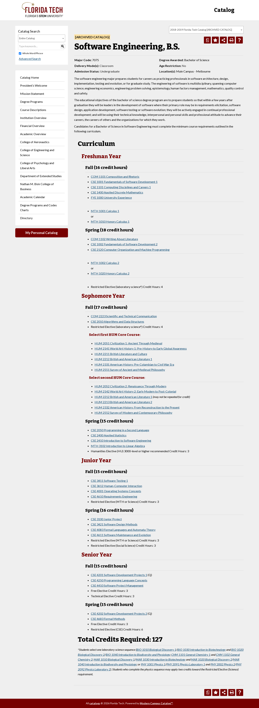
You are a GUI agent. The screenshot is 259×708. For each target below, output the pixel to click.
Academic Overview (33, 134)
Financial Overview (32, 126)
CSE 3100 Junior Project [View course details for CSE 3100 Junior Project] (106, 519)
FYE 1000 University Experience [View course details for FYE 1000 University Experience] (111, 197)
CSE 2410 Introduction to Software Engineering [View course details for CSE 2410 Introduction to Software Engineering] (121, 440)
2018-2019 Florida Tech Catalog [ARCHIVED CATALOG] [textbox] (201, 29)
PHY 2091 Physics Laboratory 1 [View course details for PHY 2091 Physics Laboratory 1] (185, 664)
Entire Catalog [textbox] (27, 38)
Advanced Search (29, 59)
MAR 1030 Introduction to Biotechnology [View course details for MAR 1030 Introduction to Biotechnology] (160, 659)
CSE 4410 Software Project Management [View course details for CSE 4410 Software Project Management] (117, 585)
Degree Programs (31, 101)
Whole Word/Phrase (32, 53)
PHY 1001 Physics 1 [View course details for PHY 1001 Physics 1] (153, 664)
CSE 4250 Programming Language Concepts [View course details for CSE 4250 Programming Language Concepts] (119, 580)
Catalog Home (29, 77)
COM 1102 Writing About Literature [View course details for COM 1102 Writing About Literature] (114, 239)
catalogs (94, 703)
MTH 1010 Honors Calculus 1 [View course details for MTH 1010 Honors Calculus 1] (110, 221)
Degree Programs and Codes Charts (38, 207)
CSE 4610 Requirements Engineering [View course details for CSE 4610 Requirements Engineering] (114, 496)
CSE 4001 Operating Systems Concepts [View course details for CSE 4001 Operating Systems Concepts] (116, 491)
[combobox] (206, 29)
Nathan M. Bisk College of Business (37, 186)
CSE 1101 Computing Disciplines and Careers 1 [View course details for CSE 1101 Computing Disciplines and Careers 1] (121, 187)
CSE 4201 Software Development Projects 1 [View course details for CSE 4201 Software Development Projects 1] (119, 575)
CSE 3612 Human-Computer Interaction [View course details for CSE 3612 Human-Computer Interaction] (116, 486)
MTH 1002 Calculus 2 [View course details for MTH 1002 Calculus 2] (105, 263)
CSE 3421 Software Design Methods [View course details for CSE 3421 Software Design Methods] (114, 524)
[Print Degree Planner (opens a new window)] (207, 40)
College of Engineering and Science (37, 152)
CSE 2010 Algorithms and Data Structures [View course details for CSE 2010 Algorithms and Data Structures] (117, 321)
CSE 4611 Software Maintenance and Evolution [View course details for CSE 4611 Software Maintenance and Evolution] (121, 535)
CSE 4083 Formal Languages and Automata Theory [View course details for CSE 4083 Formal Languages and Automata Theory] (123, 529)
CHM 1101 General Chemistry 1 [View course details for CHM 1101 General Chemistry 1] (190, 654)
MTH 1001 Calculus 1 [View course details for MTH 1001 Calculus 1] (105, 211)
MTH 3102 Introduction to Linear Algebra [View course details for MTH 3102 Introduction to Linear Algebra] (118, 446)
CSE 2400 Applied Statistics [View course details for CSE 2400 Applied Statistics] (108, 435)
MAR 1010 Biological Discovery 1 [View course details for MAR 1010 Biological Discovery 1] (114, 659)
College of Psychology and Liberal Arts (37, 165)
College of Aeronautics (34, 142)
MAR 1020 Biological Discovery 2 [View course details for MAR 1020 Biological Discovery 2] (211, 659)
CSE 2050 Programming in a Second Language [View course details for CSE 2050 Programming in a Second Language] (120, 430)
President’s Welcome (33, 85)
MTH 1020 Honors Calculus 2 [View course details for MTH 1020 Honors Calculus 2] (110, 273)
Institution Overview (33, 118)
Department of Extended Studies (41, 176)
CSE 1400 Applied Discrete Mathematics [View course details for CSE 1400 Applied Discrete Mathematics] (117, 192)
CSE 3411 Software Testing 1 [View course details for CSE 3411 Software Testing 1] (109, 480)
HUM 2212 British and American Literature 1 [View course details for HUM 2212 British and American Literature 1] (123, 359)
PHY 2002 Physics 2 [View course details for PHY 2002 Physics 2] (223, 664)
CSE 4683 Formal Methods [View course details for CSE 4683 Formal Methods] (108, 618)
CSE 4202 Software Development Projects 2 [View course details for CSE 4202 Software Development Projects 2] (119, 613)
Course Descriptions (33, 110)
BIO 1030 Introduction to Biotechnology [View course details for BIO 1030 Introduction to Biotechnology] (201, 649)
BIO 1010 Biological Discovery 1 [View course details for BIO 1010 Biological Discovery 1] (156, 649)
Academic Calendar (32, 197)
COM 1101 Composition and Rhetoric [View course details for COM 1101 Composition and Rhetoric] (115, 176)
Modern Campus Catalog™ (156, 703)
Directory (26, 218)
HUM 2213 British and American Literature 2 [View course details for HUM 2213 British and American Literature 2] (123, 402)
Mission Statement (32, 93)
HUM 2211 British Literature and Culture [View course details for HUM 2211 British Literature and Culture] (121, 354)
